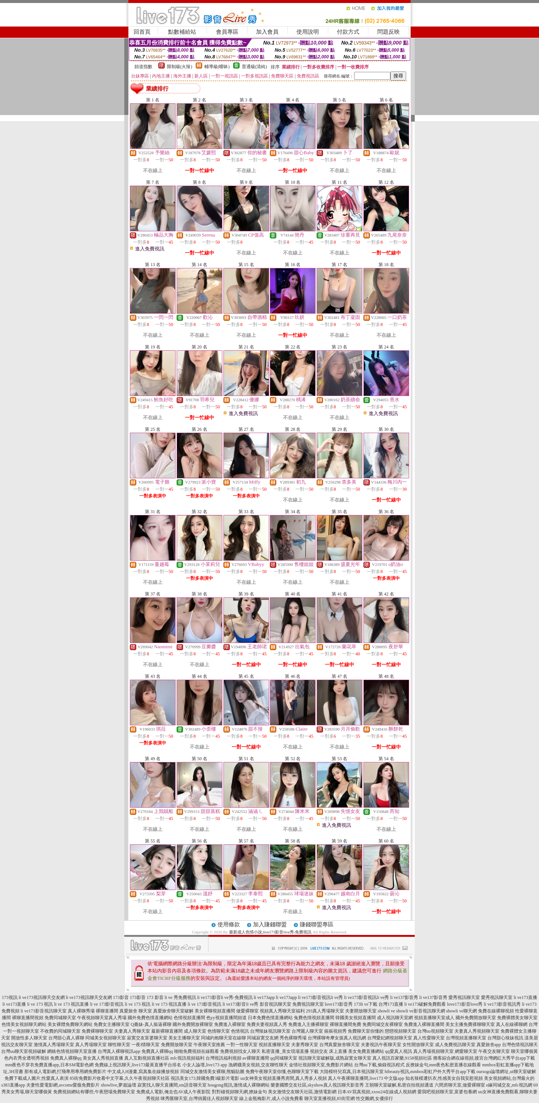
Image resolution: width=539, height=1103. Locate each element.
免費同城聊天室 (60, 1017)
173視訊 (10, 997)
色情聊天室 (218, 1031)
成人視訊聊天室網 (395, 1017)
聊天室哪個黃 (524, 1051)
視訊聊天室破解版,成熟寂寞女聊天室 (334, 1058)
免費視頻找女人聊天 (240, 1051)
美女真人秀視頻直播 (103, 1058)
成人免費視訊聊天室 (455, 1044)
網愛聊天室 (466, 1051)
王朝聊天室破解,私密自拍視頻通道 (399, 1085)
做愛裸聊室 (247, 1011)
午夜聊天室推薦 (209, 1044)
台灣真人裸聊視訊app (119, 1051)
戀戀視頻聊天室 (400, 1031)
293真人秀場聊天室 (325, 1011)
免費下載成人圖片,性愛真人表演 (36, 1078)
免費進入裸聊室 (230, 1024)
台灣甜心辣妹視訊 (505, 1037)
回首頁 (142, 32)
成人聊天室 (195, 1031)
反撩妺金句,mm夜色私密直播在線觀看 (443, 1064)
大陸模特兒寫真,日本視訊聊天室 (352, 1071)
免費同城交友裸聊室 (382, 1024)
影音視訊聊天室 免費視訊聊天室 (292, 1004)
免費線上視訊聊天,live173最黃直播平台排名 (138, 1064)
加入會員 (267, 32)
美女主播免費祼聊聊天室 (470, 1024)
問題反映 (388, 32)
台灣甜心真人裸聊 (66, 1037)
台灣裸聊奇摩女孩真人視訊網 (337, 1037)
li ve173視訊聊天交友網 (42, 997)
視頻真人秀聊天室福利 (282, 1011)
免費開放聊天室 (176, 1044)
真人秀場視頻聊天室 (433, 1051)
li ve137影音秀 (404, 997)
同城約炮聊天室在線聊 (223, 1037)
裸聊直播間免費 (345, 1024)
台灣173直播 (390, 1004)
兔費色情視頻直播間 (314, 1017)
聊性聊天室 (119, 1044)
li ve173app (264, 997)
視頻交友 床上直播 (328, 1051)
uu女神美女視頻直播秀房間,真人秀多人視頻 (283, 1078)
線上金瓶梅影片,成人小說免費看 (271, 1098)
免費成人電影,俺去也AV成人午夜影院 (173, 1091)
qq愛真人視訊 (398, 1051)
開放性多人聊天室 (29, 1037)
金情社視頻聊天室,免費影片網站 (321, 1064)
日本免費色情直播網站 (270, 1017)
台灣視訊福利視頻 (223, 1058)
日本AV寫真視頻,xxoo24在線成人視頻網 (377, 1091)
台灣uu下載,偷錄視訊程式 (379, 1064)
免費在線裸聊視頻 (496, 1011)
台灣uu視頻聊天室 (435, 1031)
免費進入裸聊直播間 (424, 1024)
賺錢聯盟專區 (317, 924)
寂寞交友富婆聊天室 (147, 1037)
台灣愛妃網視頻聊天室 (389, 1037)
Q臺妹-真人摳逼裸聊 (151, 1024)
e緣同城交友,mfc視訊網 (509, 1085)
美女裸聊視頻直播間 (215, 1011)
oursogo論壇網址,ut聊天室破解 (506, 1071)
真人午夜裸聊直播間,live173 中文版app (366, 1078)
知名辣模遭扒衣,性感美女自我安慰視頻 (444, 1078)
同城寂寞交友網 (262, 1037)
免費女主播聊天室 (112, 1024)
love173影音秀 (339, 1004)
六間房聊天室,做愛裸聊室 (460, 1085)
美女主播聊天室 (184, 1037)
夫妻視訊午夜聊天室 (381, 1044)
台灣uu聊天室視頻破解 (23, 1051)
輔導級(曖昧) (217, 66)
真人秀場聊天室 (91, 1044)
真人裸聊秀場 (81, 1011)
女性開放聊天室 (418, 1044)
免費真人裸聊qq (157, 1051)
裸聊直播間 (107, 1011)
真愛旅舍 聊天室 (135, 1011)
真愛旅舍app (488, 1044)
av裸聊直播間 (256, 1058)
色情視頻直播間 (189, 1017)
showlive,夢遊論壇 (118, 1085)
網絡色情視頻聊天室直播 (72, 1051)
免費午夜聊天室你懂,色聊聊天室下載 (282, 1071)
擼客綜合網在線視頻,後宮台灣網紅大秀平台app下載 (484, 1058)
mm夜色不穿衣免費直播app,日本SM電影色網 (49, 1064)
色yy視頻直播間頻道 (226, 1017)
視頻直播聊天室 (274, 1044)
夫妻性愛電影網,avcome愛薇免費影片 (63, 1085)
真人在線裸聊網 (511, 1024)
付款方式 (348, 32)
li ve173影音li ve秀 (241, 1004)
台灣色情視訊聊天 (520, 1044)
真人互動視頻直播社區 (146, 1058)
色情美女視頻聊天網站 (23, 1024)
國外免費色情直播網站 (150, 1017)
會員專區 (227, 32)
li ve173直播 (525, 997)
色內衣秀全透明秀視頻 (26, 1058)
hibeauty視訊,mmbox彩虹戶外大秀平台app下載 (430, 1071)
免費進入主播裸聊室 (308, 1024)
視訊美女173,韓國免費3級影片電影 (205, 1078)
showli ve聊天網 (461, 1011)
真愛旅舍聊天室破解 (173, 1011)
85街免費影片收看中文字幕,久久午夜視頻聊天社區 (120, 1078)
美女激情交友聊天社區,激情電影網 (302, 1091)
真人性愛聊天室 (429, 1037)
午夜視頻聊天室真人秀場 (102, 1017)
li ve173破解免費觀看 (425, 1004)
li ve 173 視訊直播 (71, 1004)
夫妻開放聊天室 (361, 1011)
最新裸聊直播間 (167, 1031)
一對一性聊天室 (242, 1044)
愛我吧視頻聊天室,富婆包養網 (447, 1091)
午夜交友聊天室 (494, 1051)
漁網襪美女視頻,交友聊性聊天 (258, 1064)
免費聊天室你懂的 (366, 1031)
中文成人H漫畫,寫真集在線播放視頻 (143, 1071)
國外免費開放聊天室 (476, 1017)
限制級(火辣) (179, 66)
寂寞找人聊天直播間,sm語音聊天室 (172, 1085)
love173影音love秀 (464, 1004)
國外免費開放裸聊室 (193, 1024)
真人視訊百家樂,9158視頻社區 (402, 1058)
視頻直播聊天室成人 (434, 1017)
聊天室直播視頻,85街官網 (329, 1098)
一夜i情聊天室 (145, 1044)
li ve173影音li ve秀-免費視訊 (225, 997)
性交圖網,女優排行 (374, 1098)
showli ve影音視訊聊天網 (420, 1011)
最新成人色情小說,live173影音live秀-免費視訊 (270, 932)
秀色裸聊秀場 (293, 1037)
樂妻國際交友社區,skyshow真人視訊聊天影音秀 (317, 1085)
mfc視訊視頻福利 (187, 1058)
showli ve (386, 1011)
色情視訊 (240, 1031)
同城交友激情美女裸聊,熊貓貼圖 (212, 1071)
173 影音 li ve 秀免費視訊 (171, 997)
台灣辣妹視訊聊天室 (270, 1031)
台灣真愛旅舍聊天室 (339, 1044)
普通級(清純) (254, 66)
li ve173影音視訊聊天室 (44, 1011)
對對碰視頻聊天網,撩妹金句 (239, 1091)
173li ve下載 (365, 1004)
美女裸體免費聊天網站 (70, 1024)
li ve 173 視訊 (40, 1004)
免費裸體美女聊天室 (517, 1017)
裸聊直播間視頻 (27, 1017)
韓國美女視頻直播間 (355, 1017)
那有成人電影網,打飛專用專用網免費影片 (65, 1071)
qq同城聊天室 (283, 1058)
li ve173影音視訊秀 (502, 1004)
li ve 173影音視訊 (107, 1004)
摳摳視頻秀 (335, 1031)
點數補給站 (182, 32)
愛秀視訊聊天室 (464, 997)
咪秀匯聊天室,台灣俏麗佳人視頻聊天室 (199, 1098)
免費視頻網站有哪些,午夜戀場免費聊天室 (94, 1091)
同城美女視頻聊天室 (105, 1037)
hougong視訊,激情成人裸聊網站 (239, 1085)
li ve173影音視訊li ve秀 (320, 997)
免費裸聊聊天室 (97, 1031)
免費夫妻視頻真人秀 (267, 1024)
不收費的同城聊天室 (60, 1031)
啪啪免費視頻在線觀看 (196, 1051)
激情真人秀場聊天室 (54, 1044)
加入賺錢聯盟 (270, 924)
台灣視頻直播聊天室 (466, 1037)
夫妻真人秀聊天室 (132, 1031)
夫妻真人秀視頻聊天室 (476, 1031)
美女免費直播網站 (366, 1051)
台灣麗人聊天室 (307, 1031)
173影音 (121, 997)
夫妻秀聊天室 (304, 1044)
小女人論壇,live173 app (204, 1064)
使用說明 (307, 32)
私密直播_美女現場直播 (285, 1051)
